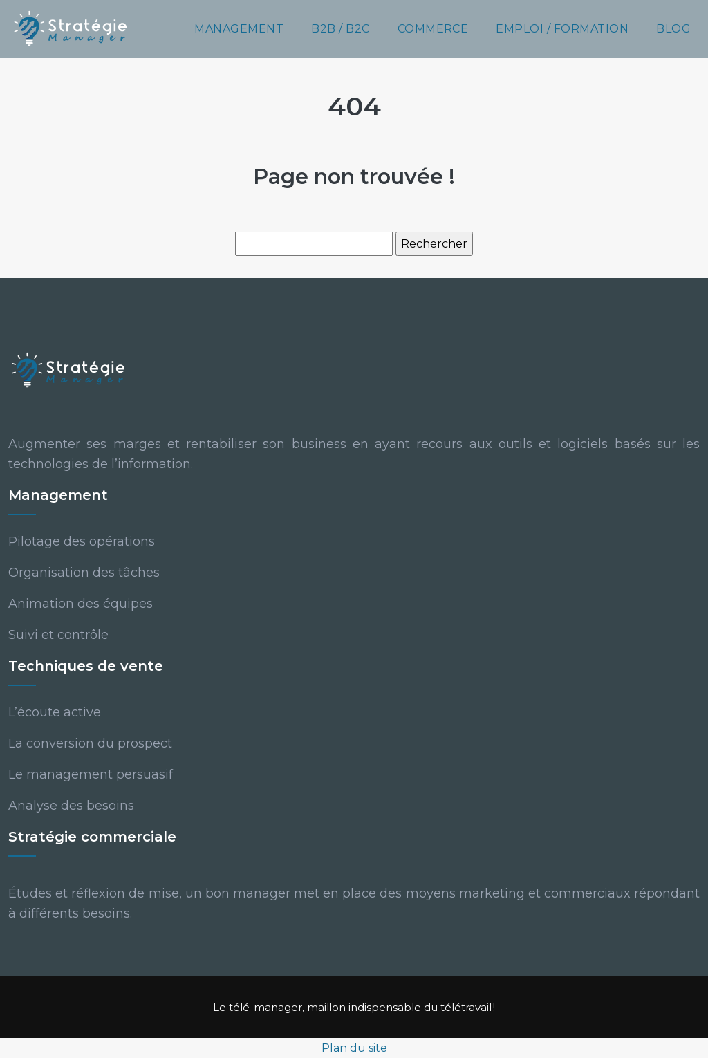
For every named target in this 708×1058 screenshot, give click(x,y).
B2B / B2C (340, 28)
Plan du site (354, 1048)
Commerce (433, 28)
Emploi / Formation (562, 28)
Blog (673, 28)
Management (238, 28)
